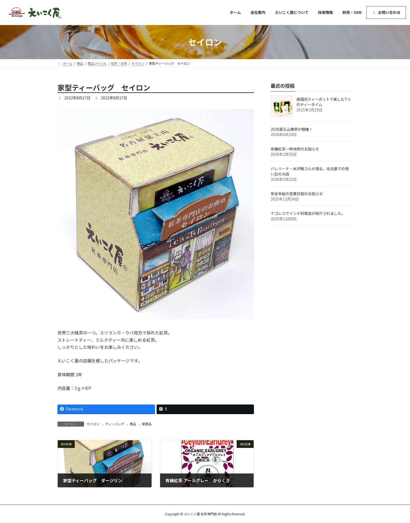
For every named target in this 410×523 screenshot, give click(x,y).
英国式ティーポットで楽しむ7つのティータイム (323, 101)
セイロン (93, 424)
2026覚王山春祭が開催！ (292, 129)
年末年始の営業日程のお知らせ (297, 193)
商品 (133, 424)
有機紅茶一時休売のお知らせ (295, 149)
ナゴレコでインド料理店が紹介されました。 (308, 213)
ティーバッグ (114, 424)
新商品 (147, 424)
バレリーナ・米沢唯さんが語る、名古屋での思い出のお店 (310, 171)
